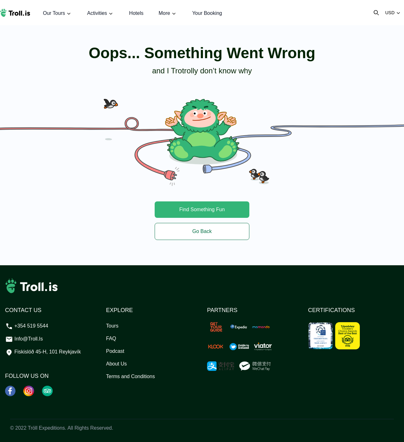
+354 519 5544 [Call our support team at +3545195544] (26, 325)
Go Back (201, 231)
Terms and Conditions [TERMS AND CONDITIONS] (130, 376)
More (167, 13)
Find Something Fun (202, 209)
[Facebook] (10, 390)
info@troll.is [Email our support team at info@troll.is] (24, 338)
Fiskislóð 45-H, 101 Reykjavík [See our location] (43, 351)
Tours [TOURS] (112, 325)
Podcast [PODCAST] (115, 351)
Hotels (136, 13)
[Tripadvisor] (47, 390)
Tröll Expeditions (46, 428)
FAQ (111, 338)
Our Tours (57, 13)
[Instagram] (28, 390)
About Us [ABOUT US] (116, 363)
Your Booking (207, 13)
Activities (100, 13)
